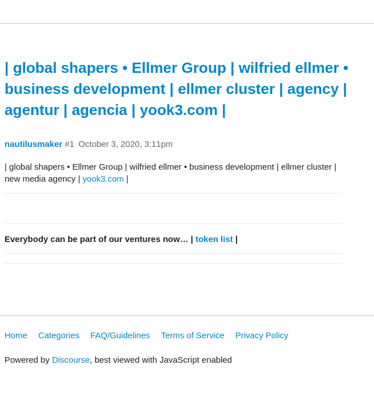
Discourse (71, 359)
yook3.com (103, 178)
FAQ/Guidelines (120, 335)
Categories (59, 335)
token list (214, 239)
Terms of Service (193, 335)
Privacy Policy (261, 335)
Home (16, 335)
